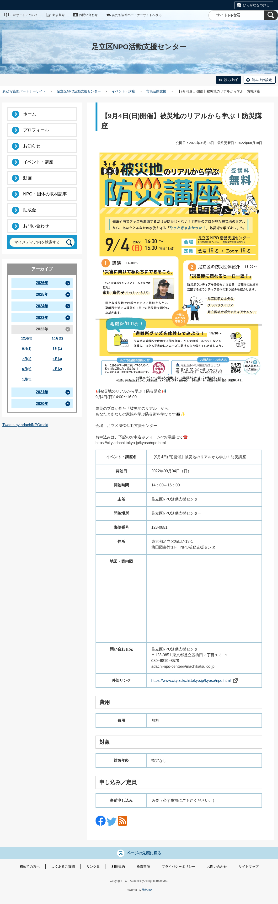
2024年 (42, 306)
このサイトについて (24, 15)
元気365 (147, 890)
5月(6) (26, 369)
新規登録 (58, 15)
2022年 (42, 329)
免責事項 (143, 866)
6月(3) (57, 359)
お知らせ (31, 146)
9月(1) (26, 348)
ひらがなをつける (256, 5)
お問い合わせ (88, 15)
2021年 (42, 392)
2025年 (42, 294)
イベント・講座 (123, 91)
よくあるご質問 (63, 866)
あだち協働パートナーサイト (24, 91)
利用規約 (118, 866)
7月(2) (26, 359)
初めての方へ (30, 866)
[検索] (271, 15)
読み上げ (231, 80)
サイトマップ (249, 866)
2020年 (42, 404)
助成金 (29, 210)
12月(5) (26, 338)
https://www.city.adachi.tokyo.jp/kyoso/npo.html (194, 680)
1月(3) (26, 379)
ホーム (29, 114)
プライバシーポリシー (178, 866)
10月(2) (57, 338)
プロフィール (36, 130)
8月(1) (57, 348)
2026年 (42, 283)
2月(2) (57, 369)
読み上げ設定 (262, 80)
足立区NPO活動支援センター (79, 91)
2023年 (42, 318)
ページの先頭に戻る (144, 853)
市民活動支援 (156, 91)
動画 (27, 178)
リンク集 (93, 866)
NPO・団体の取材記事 (45, 194)
